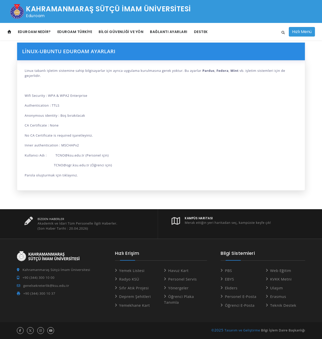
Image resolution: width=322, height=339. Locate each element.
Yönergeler (178, 287)
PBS (228, 270)
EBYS (229, 279)
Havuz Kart (178, 270)
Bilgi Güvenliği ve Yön (121, 31)
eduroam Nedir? (34, 31)
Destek (201, 31)
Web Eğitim (280, 270)
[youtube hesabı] (51, 330)
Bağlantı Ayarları (168, 31)
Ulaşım (276, 287)
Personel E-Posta (240, 296)
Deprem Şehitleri (135, 296)
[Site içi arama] (281, 33)
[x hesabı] (30, 330)
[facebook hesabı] (20, 330)
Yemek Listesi (132, 270)
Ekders (231, 287)
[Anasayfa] (9, 32)
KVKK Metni (281, 279)
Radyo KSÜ (129, 279)
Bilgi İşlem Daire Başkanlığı (283, 330)
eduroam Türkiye (74, 31)
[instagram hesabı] (40, 330)
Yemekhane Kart (134, 305)
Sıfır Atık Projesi (134, 287)
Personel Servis (182, 279)
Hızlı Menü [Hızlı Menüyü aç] (302, 32)
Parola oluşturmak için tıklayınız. (51, 175)
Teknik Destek (283, 305)
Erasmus (278, 296)
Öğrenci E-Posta (240, 305)
